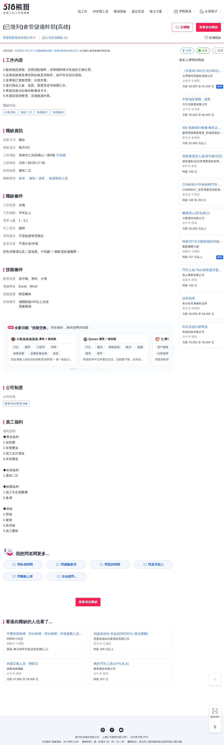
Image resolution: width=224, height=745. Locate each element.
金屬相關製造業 (43, 51)
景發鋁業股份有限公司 (66, 51)
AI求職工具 (100, 11)
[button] (174, 349)
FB (112, 730)
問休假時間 (25, 564)
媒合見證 (138, 11)
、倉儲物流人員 (57, 178)
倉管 (22, 178)
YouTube (121, 730)
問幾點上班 (25, 576)
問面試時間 (112, 564)
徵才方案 (156, 11)
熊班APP (215, 717)
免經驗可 (42, 112)
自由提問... (69, 576)
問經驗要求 (69, 564)
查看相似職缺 (208, 27)
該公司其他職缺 (55, 37)
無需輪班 (58, 112)
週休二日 (26, 112)
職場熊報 (120, 11)
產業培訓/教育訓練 (16, 403)
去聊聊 (184, 27)
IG (102, 730)
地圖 (62, 155)
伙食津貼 (10, 112)
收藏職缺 (215, 37)
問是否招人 (156, 564)
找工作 (82, 11)
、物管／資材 (35, 178)
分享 (187, 50)
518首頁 (19, 51)
